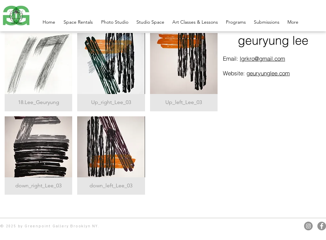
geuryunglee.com (268, 73)
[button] (38, 72)
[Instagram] (308, 226)
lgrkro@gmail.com (262, 58)
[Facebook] (321, 226)
